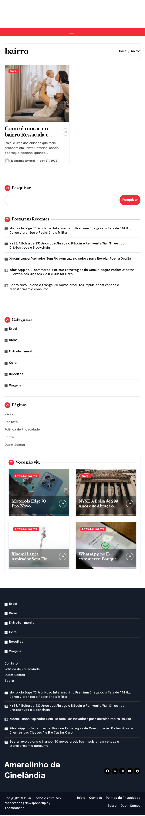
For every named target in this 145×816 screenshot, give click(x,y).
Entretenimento (22, 352)
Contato (11, 423)
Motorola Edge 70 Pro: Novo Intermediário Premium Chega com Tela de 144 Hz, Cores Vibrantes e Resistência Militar (70, 231)
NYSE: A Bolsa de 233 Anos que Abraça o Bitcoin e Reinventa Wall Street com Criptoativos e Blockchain (68, 246)
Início (9, 415)
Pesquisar (18, 189)
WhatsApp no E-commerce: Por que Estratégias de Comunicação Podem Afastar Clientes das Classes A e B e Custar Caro (71, 273)
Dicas (13, 341)
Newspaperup (35, 804)
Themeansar (14, 809)
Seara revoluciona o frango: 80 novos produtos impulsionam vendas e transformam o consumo (64, 288)
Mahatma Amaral (20, 161)
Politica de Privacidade (22, 430)
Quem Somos (15, 446)
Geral (13, 71)
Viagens (15, 386)
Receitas (16, 375)
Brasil (13, 329)
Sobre (9, 438)
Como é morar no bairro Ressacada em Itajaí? (27, 135)
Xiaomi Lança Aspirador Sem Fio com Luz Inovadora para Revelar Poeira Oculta (70, 259)
